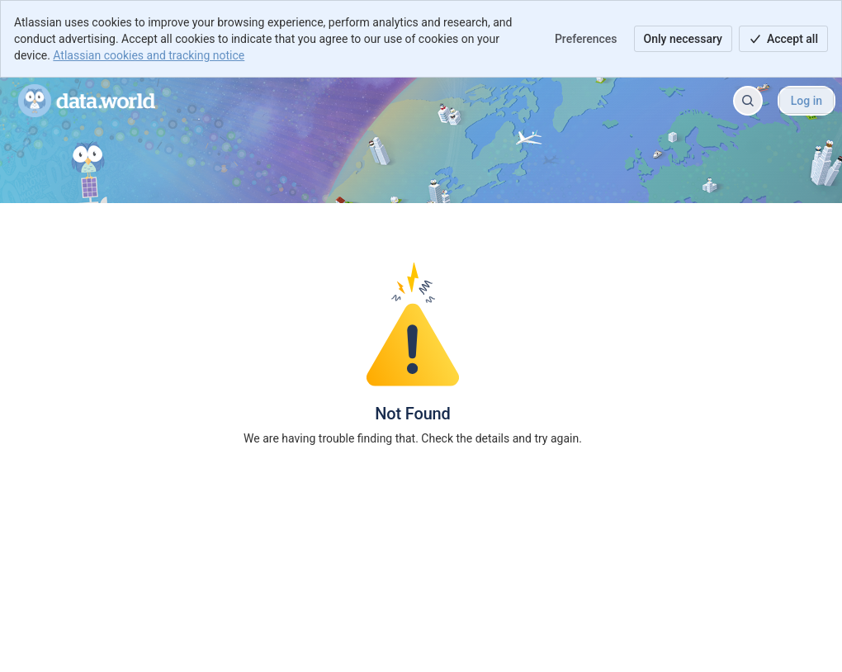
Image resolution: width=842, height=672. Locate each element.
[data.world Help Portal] (86, 100)
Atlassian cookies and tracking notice (148, 55)
